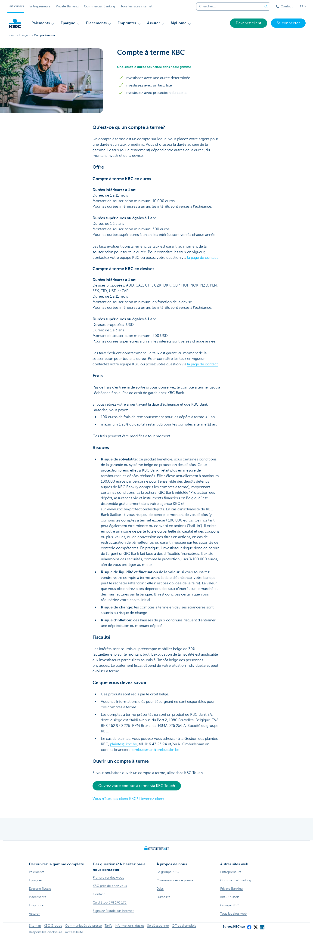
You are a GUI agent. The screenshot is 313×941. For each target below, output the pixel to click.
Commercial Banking (99, 6)
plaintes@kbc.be (123, 744)
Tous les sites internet (136, 6)
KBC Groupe (53, 925)
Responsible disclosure (45, 932)
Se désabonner (158, 925)
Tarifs (108, 925)
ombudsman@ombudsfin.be (155, 750)
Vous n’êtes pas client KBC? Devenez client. (129, 799)
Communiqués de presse (83, 925)
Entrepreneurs (39, 6)
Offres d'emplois (184, 925)
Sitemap (35, 925)
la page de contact (202, 258)
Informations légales (129, 925)
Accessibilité (74, 932)
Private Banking (67, 6)
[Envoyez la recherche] (266, 6)
